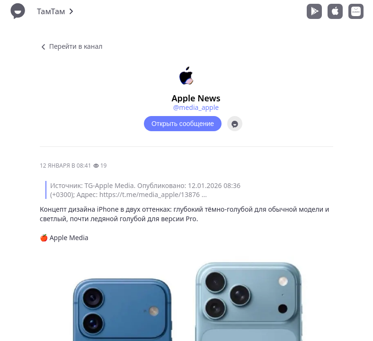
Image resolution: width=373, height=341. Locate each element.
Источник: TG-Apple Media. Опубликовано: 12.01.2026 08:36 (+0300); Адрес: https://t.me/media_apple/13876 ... (145, 190)
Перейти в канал (71, 46)
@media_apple (196, 107)
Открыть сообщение (182, 123)
